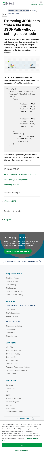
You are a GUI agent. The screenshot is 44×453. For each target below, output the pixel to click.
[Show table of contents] (4, 10)
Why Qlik (9, 347)
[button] (37, 88)
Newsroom (10, 408)
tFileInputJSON (10, 201)
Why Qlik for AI (12, 360)
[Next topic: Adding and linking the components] (32, 261)
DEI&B (8, 395)
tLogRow (7, 220)
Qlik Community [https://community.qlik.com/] (22, 419)
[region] (22, 437)
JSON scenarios (13, 14)
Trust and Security (13, 350)
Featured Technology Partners (18, 367)
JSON (34, 11)
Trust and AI (10, 357)
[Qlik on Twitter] (33, 418)
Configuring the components (16, 179)
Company (10, 385)
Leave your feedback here (17, 251)
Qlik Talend (10, 310)
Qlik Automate (11, 336)
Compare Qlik (11, 364)
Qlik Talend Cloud (13, 313)
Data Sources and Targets (16, 370)
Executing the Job (11, 184)
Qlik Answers (11, 329)
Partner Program (12, 402)
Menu (41, 4)
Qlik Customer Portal (14, 291)
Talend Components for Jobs (18, 11)
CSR (7, 392)
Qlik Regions (11, 374)
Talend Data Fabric (13, 316)
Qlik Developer (12, 281)
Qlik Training (11, 285)
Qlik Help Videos (12, 278)
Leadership (10, 388)
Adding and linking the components (18, 174)
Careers (9, 405)
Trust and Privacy (13, 354)
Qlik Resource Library (14, 295)
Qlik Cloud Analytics (14, 326)
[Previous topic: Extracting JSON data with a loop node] (12, 261)
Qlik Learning (11, 288)
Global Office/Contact (14, 411)
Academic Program (13, 398)
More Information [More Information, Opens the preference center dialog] (22, 450)
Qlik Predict (10, 333)
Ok (22, 445)
